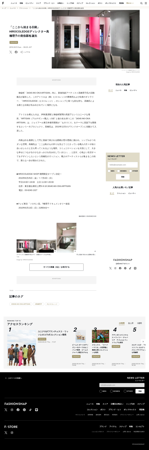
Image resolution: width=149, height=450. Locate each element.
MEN (112, 171)
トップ (4, 8)
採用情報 (90, 415)
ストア (43, 3)
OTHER (135, 171)
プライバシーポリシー (127, 415)
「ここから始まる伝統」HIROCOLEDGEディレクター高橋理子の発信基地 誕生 (58, 8)
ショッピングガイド (98, 431)
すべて (110, 90)
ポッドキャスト (115, 3)
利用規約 (114, 415)
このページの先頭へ (13, 378)
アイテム (113, 426)
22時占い (66, 3)
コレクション (95, 3)
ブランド (103, 426)
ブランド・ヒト (54, 3)
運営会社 (106, 415)
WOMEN (123, 171)
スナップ (85, 3)
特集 (26, 3)
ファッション (23, 8)
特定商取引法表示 (139, 431)
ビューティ (35, 3)
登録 (122, 177)
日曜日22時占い (117, 404)
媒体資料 (98, 415)
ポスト (105, 3)
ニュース (19, 3)
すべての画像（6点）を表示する (56, 267)
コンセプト (139, 426)
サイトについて (80, 415)
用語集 (126, 3)
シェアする (25, 52)
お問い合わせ (140, 415)
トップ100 (75, 3)
